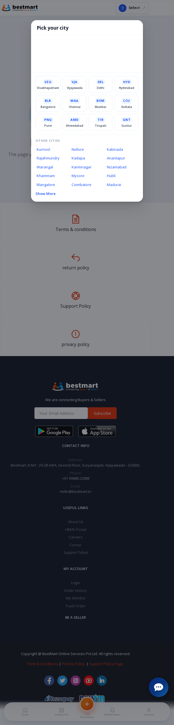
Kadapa (78, 158)
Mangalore (46, 184)
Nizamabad (116, 167)
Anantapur (116, 158)
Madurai (114, 184)
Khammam (46, 175)
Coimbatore (81, 184)
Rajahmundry (48, 158)
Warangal (45, 167)
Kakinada (115, 149)
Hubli (111, 175)
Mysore (78, 175)
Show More (46, 193)
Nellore (78, 149)
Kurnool (43, 149)
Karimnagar (81, 167)
